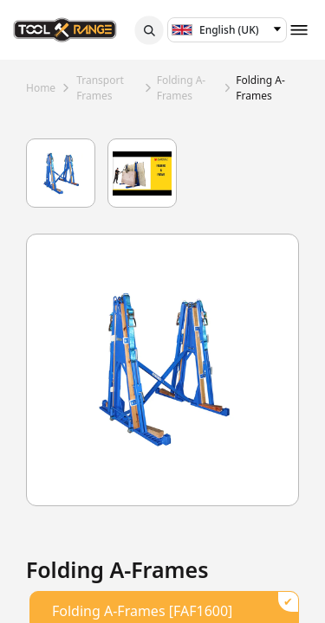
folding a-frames (181, 88)
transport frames (100, 88)
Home (40, 87)
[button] (149, 30)
